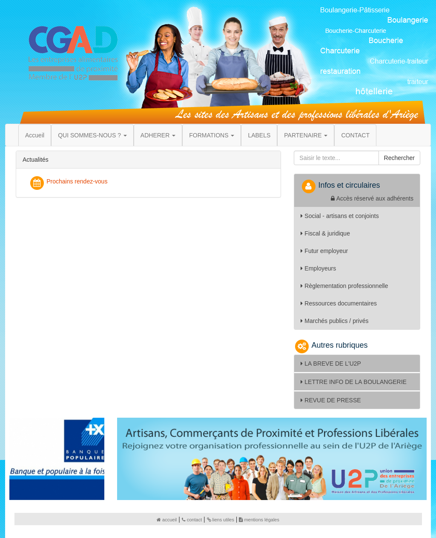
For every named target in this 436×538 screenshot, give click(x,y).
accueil (167, 519)
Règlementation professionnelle (344, 285)
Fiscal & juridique (325, 233)
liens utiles (220, 519)
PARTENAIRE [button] (305, 135)
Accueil (34, 135)
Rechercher (399, 157)
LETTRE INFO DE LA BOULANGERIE (354, 381)
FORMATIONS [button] (211, 135)
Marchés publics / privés (334, 320)
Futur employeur (324, 250)
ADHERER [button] (158, 135)
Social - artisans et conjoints (340, 215)
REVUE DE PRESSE (331, 400)
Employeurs (318, 268)
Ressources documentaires (339, 303)
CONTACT (355, 135)
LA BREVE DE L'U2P (331, 363)
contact (192, 519)
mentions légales (259, 519)
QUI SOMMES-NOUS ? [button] (92, 135)
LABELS (259, 135)
